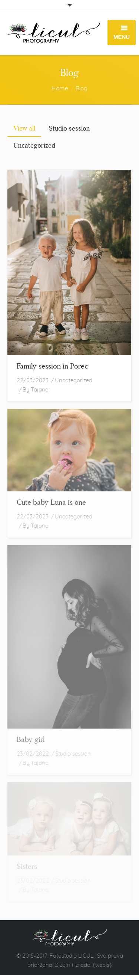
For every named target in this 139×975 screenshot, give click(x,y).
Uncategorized (73, 380)
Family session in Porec (52, 366)
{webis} (102, 964)
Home (60, 88)
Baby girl (31, 739)
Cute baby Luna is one (51, 502)
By (36, 389)
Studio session (73, 753)
